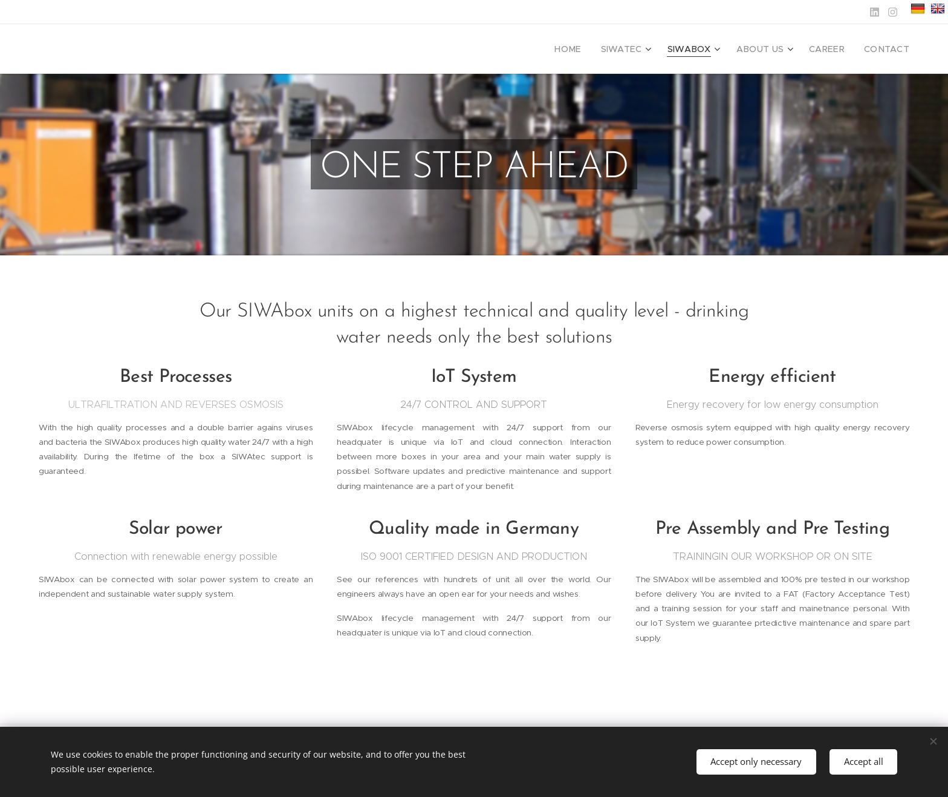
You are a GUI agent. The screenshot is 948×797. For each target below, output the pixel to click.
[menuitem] (591, 49)
